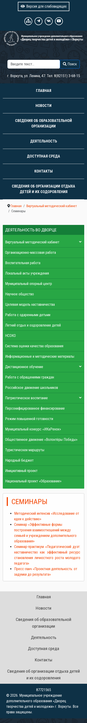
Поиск (44, 57)
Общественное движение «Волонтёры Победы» (41, 439)
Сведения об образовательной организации (43, 123)
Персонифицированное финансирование (35, 408)
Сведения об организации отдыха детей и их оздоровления (43, 189)
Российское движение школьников (31, 387)
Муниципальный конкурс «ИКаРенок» (33, 429)
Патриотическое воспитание (26, 398)
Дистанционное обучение (24, 367)
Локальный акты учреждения (27, 273)
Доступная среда (43, 156)
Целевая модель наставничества (30, 304)
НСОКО (10, 335)
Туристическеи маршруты (24, 450)
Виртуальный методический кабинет (32, 242)
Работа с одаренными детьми (27, 315)
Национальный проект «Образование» (33, 481)
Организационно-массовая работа (30, 252)
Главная (43, 90)
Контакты (43, 171)
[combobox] (33, 64)
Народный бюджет (19, 460)
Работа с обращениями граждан (29, 377)
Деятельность (43, 141)
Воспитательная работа (22, 263)
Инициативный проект (21, 471)
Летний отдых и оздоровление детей (33, 325)
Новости (43, 105)
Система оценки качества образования (34, 346)
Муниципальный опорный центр (28, 283)
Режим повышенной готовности (29, 419)
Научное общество (19, 294)
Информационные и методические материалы (39, 356)
